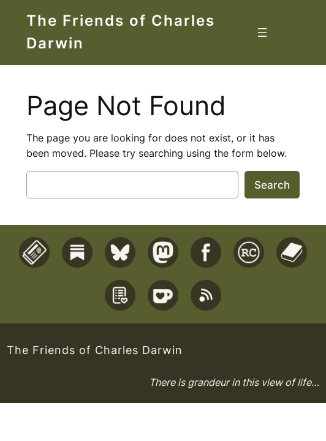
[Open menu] (262, 32)
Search (272, 185)
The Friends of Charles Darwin (95, 350)
